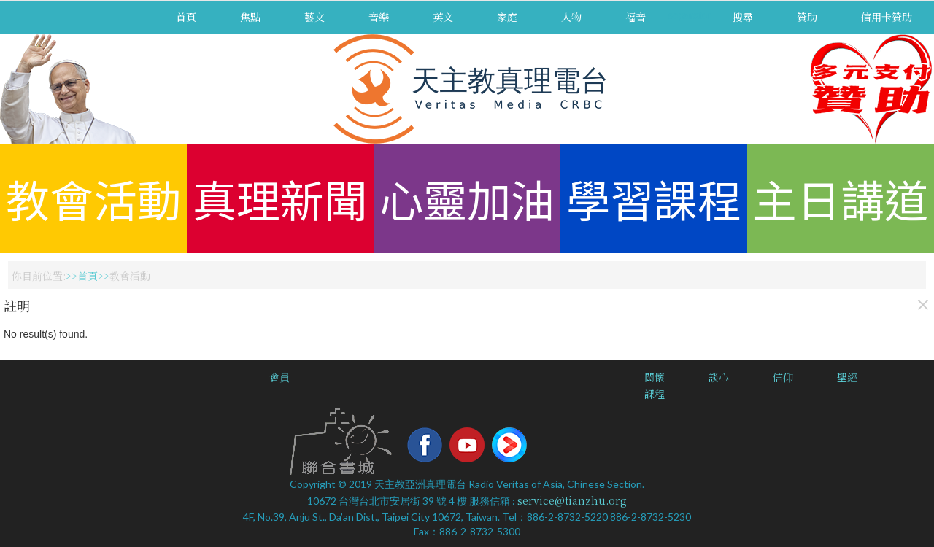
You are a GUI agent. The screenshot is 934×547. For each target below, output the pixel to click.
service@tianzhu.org (572, 500)
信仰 (783, 377)
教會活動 (93, 198)
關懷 (654, 377)
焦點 (250, 16)
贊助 (807, 16)
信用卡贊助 (886, 16)
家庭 (507, 16)
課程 (654, 394)
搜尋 (743, 16)
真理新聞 (280, 198)
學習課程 (653, 198)
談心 (719, 377)
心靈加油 (467, 198)
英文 (443, 16)
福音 (635, 16)
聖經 (847, 377)
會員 (279, 377)
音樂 (378, 16)
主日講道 (840, 198)
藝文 (314, 16)
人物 (571, 16)
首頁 (186, 16)
